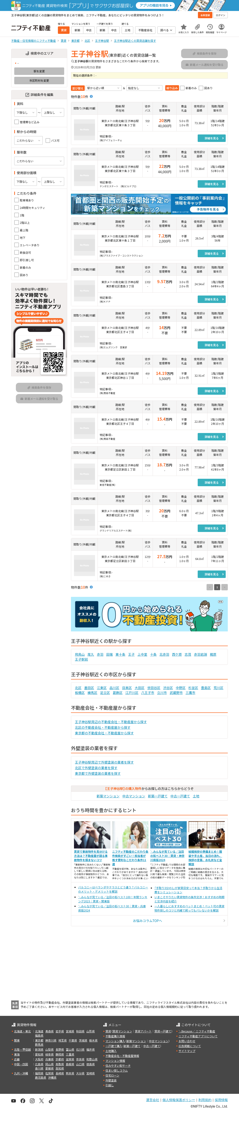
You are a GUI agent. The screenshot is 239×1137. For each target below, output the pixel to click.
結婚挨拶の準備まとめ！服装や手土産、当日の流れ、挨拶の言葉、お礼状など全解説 (205, 857)
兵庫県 (49, 1059)
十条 (153, 654)
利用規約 (204, 1100)
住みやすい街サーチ (118, 1065)
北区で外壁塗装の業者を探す (96, 767)
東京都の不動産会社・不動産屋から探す (104, 733)
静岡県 (60, 1054)
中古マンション (133, 796)
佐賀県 (49, 1073)
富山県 (70, 1049)
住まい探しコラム (116, 1070)
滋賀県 (70, 1059)
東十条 (120, 654)
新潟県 (39, 1049)
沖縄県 (52, 1077)
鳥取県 (60, 1064)
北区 (78, 687)
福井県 (90, 1049)
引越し (109, 1085)
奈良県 (80, 1059)
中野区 (181, 687)
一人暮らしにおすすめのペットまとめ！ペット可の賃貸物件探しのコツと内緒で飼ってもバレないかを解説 (190, 908)
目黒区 (127, 687)
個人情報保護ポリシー (178, 1100)
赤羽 (100, 654)
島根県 (70, 1064)
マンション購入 (115, 1041)
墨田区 (89, 687)
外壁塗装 (111, 1080)
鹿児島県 (40, 1077)
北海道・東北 (22, 1031)
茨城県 (83, 1040)
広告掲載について (190, 1046)
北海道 (39, 1031)
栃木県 (93, 1040)
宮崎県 (90, 1073)
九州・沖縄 (21, 1073)
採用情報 (221, 1100)
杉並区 (193, 687)
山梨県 (49, 1049)
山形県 (90, 1031)
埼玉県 (62, 1040)
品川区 (114, 687)
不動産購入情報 (115, 1036)
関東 (17, 1040)
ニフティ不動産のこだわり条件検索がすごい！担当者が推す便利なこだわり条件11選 (130, 857)
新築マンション (108, 796)
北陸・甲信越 (22, 1049)
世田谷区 (153, 687)
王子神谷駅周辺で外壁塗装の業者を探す (104, 762)
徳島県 (90, 1064)
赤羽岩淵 (200, 654)
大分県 (80, 1073)
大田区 (139, 687)
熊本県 (70, 1073)
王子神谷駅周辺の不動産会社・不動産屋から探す (111, 721)
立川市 (162, 692)
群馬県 (39, 1044)
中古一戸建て (180, 796)
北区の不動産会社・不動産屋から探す (102, 727)
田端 (109, 654)
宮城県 (70, 1031)
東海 (17, 1054)
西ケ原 (177, 654)
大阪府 (39, 1059)
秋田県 (80, 1031)
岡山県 (49, 1064)
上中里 (142, 654)
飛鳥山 (80, 654)
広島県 (39, 1064)
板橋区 (80, 692)
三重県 (70, 1054)
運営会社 (152, 1100)
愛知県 (39, 1054)
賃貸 (108, 1031)
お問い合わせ (187, 1041)
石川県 (80, 1049)
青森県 (49, 1031)
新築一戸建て (158, 796)
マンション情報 (115, 1061)
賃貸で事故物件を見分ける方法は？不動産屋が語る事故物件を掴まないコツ (91, 855)
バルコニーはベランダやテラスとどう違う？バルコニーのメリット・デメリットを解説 (113, 889)
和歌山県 (92, 1059)
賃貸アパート (143, 1031)
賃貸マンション (122, 1031)
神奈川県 (50, 1040)
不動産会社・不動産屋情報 (122, 1056)
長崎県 (60, 1073)
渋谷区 (168, 687)
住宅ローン (112, 1075)
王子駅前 (81, 659)
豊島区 (206, 687)
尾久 (91, 654)
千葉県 (73, 1040)
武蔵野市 (176, 692)
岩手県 (60, 1031)
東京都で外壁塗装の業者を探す (98, 773)
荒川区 (218, 687)
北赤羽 (164, 654)
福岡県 (39, 1073)
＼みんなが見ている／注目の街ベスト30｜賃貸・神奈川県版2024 (167, 855)
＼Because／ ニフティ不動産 (197, 1031)
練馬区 (92, 692)
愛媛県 (49, 1068)
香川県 (39, 1068)
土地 (196, 796)
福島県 (39, 1035)
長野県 (60, 1049)
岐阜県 (49, 1054)
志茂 (188, 654)
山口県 (80, 1064)
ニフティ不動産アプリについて (198, 1036)
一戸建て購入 (113, 1046)
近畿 (17, 1059)
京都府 (60, 1059)
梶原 (213, 654)
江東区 (102, 687)
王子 (131, 654)
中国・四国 (21, 1064)
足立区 (105, 692)
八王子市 (147, 692)
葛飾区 (118, 692)
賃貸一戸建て (162, 1031)
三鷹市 (190, 692)
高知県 (60, 1068)
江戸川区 (131, 692)
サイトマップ (187, 1051)
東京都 (39, 1040)
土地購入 (111, 1051)
